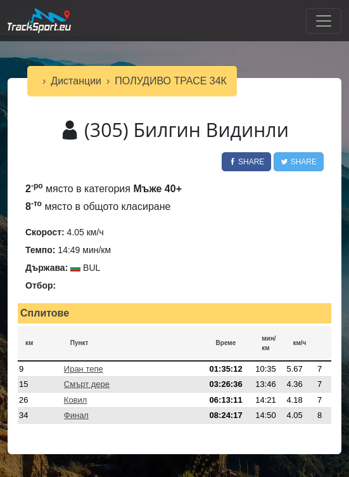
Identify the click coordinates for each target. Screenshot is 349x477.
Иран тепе (83, 369)
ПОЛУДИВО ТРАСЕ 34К (171, 80)
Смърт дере (87, 384)
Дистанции (76, 80)
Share (247, 161)
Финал (76, 415)
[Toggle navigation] (323, 21)
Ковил (75, 400)
